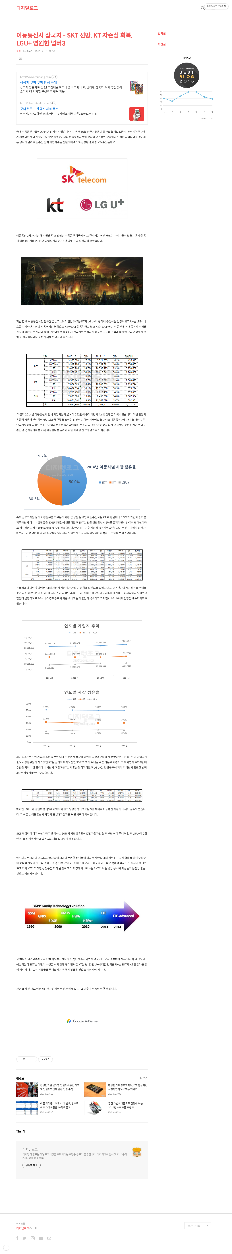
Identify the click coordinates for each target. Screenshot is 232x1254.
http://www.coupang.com (35, 77)
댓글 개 (20, 1131)
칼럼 (18, 51)
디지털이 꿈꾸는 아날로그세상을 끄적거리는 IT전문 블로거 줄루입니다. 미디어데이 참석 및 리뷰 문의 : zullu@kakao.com (75, 1156)
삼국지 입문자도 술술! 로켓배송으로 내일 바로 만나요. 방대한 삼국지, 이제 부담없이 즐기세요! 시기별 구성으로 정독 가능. (71, 89)
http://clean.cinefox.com (34, 103)
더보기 (144, 1078)
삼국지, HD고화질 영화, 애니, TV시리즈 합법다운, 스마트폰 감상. (59, 113)
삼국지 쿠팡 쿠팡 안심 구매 (38, 82)
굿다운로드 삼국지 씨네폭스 (39, 109)
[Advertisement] (82, 1021)
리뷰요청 (20, 1223)
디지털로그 (27, 7)
